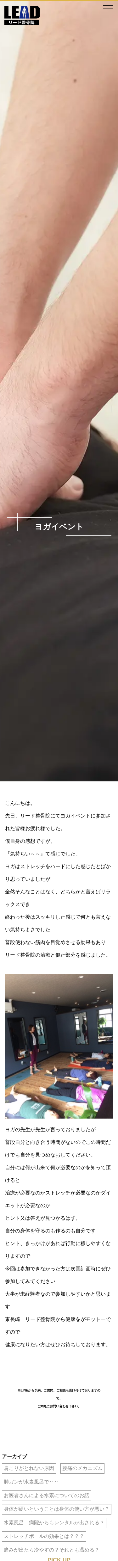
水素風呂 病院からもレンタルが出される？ (54, 1522)
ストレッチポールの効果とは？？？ (44, 1536)
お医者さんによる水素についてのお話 (46, 1495)
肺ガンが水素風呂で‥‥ (31, 1481)
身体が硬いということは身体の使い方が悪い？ (57, 1509)
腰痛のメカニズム (82, 1468)
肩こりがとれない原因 (29, 1468)
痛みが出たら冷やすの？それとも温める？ (51, 1549)
